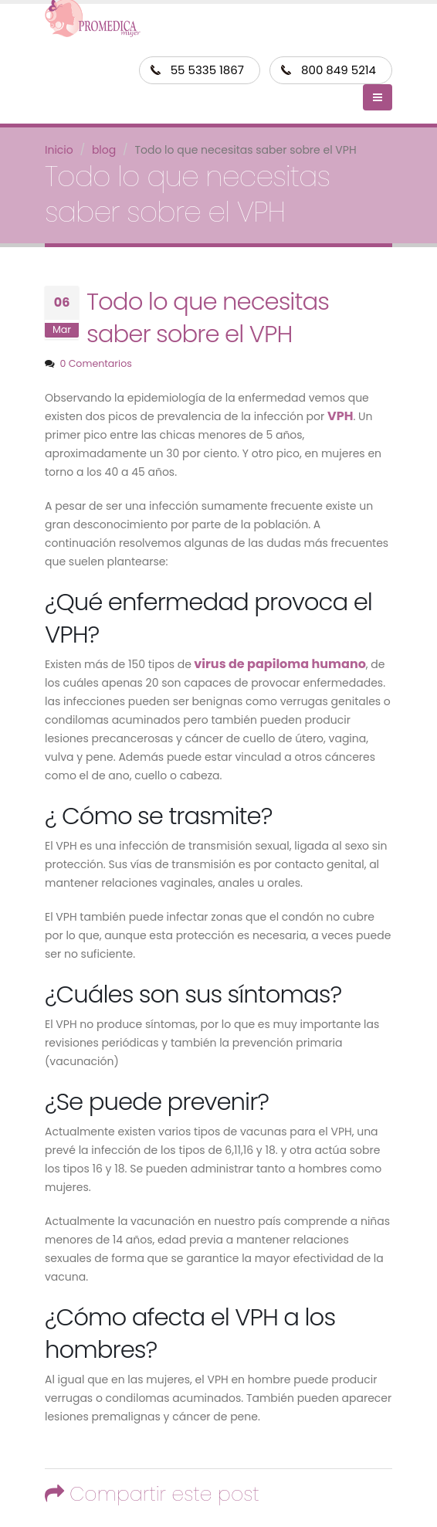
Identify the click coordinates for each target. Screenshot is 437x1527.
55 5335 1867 (207, 70)
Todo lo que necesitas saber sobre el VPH (207, 318)
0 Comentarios (95, 363)
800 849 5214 (338, 70)
